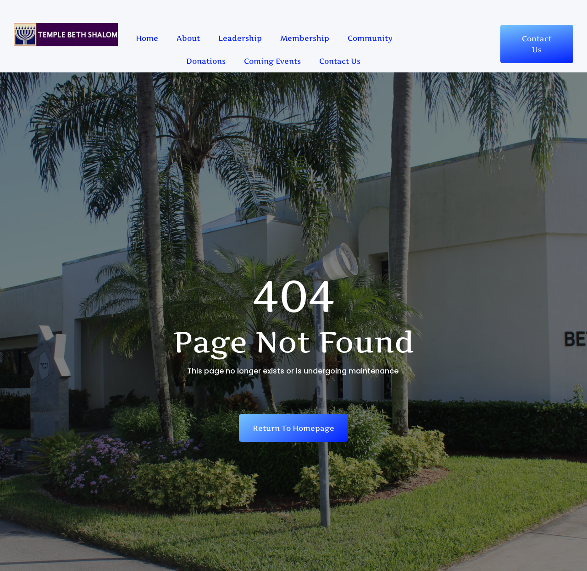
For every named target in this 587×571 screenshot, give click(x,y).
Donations (206, 61)
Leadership (240, 38)
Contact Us (339, 61)
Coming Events (272, 61)
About (188, 38)
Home (147, 38)
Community (370, 38)
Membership (304, 38)
